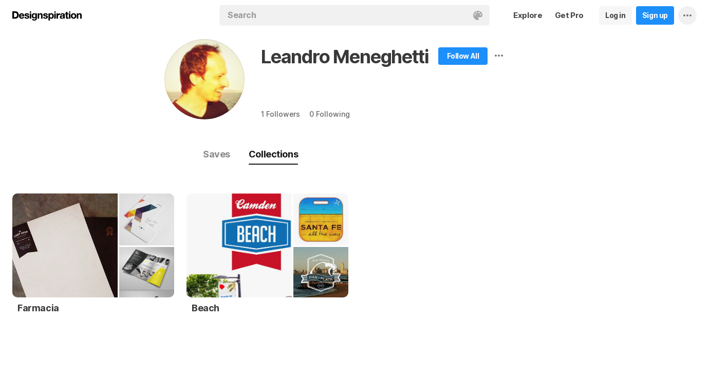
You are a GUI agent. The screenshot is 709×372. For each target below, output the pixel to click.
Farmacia (38, 308)
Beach (205, 308)
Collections (273, 154)
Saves (216, 154)
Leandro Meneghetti (344, 56)
